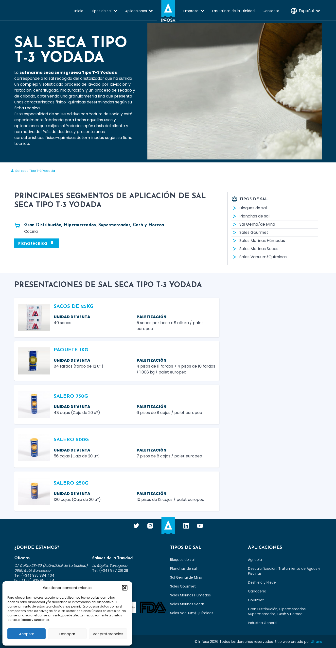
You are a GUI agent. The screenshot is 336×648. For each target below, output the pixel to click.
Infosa (168, 11)
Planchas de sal (250, 216)
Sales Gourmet (249, 233)
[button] (124, 587)
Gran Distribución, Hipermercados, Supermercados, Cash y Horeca (277, 611)
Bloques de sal (249, 208)
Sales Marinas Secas (254, 249)
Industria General (262, 622)
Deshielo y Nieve (262, 582)
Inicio (78, 10)
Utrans (316, 641)
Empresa (190, 10)
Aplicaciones (136, 10)
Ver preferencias (108, 633)
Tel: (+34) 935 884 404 (34, 575)
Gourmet (256, 600)
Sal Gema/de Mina (253, 224)
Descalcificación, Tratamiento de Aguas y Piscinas (284, 571)
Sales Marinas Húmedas (258, 241)
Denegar (67, 633)
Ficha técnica (36, 243)
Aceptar (26, 633)
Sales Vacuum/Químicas (259, 257)
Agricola (255, 559)
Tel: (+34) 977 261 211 (110, 570)
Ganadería (257, 591)
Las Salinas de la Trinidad (233, 10)
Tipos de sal (101, 10)
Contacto (271, 10)
